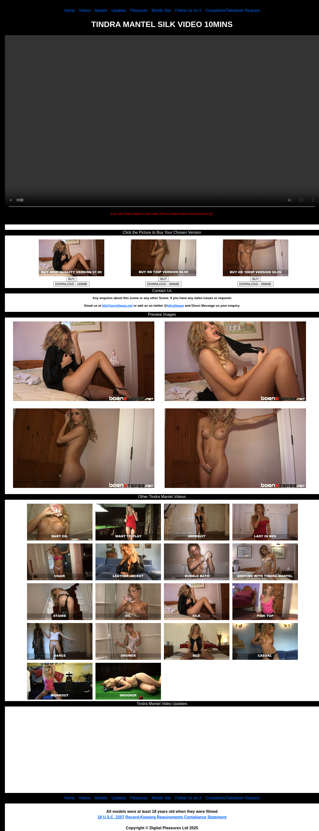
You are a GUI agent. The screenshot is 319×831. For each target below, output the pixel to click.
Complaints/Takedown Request (233, 10)
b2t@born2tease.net (117, 305)
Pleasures (138, 10)
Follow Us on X (188, 10)
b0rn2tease (175, 305)
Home (69, 10)
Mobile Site (161, 10)
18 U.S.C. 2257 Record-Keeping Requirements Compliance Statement (161, 817)
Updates (118, 10)
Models (101, 10)
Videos (85, 10)
